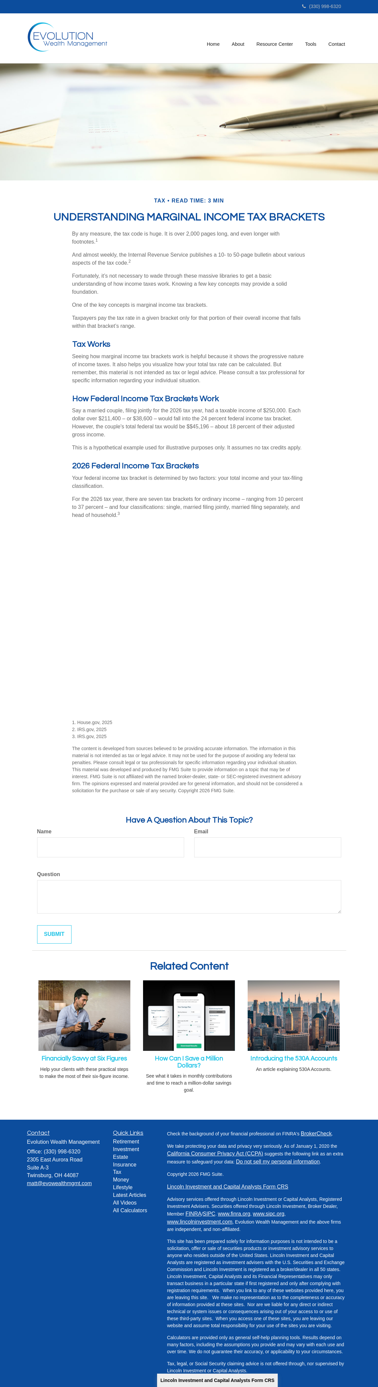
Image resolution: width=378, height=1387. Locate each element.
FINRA (193, 1214)
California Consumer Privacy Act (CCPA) (215, 1153)
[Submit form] (54, 934)
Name (44, 831)
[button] (238, 38)
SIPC (209, 1214)
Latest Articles (129, 1195)
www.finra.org (234, 1214)
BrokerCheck (316, 1133)
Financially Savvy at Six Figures (84, 1059)
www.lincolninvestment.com (200, 1222)
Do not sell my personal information (278, 1161)
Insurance (124, 1164)
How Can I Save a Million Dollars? (189, 1062)
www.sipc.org (268, 1214)
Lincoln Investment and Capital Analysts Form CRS (217, 1380)
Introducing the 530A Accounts (293, 1059)
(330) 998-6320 (321, 6)
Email (201, 831)
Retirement (126, 1141)
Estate (120, 1157)
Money (121, 1180)
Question (48, 874)
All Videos (125, 1203)
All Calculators (130, 1210)
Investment (126, 1149)
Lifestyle (123, 1187)
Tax (117, 1172)
